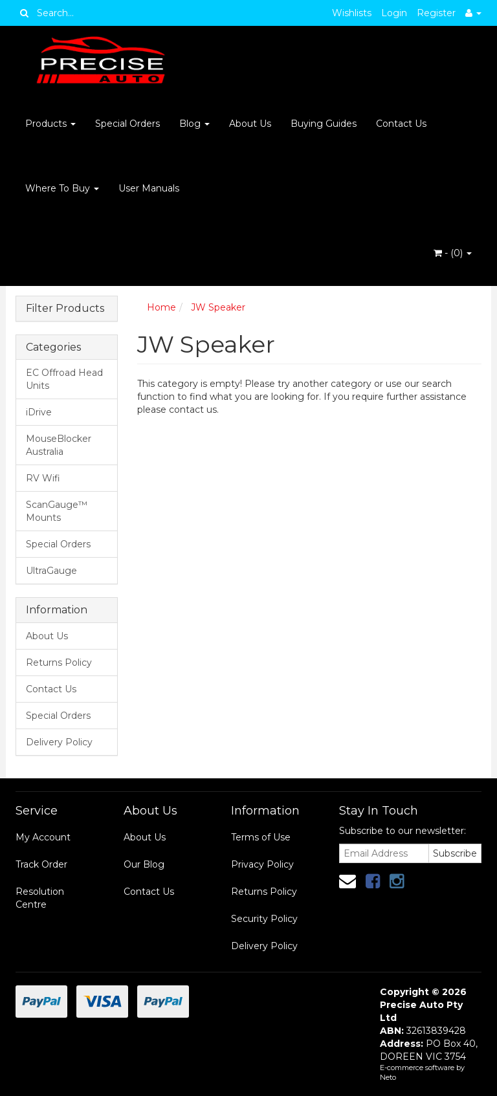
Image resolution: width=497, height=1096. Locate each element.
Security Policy (264, 919)
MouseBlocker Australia (58, 445)
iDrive (39, 412)
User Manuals (148, 188)
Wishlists (351, 13)
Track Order (41, 864)
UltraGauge (51, 570)
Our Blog (144, 864)
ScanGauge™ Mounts (56, 511)
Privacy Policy (262, 864)
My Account (43, 837)
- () (453, 253)
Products (50, 123)
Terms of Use (261, 837)
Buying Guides (324, 123)
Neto (388, 1077)
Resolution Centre (40, 898)
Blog (194, 123)
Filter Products (65, 308)
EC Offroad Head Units (64, 379)
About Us (250, 123)
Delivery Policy (59, 742)
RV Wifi (43, 478)
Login (394, 13)
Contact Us (401, 123)
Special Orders (127, 123)
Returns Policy (59, 662)
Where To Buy (62, 188)
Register (436, 13)
